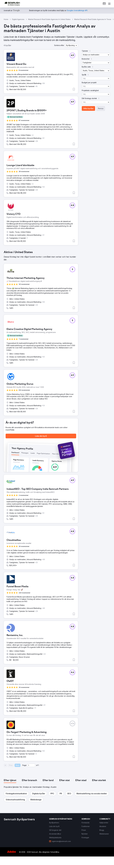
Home (6, 19)
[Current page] (31, 765)
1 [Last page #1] (38, 765)
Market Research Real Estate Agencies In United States (49, 19)
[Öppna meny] (109, 3)
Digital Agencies (18, 19)
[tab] (10, 780)
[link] (104, 3)
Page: (24, 765)
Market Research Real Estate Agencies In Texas (92, 19)
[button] (71, 45)
